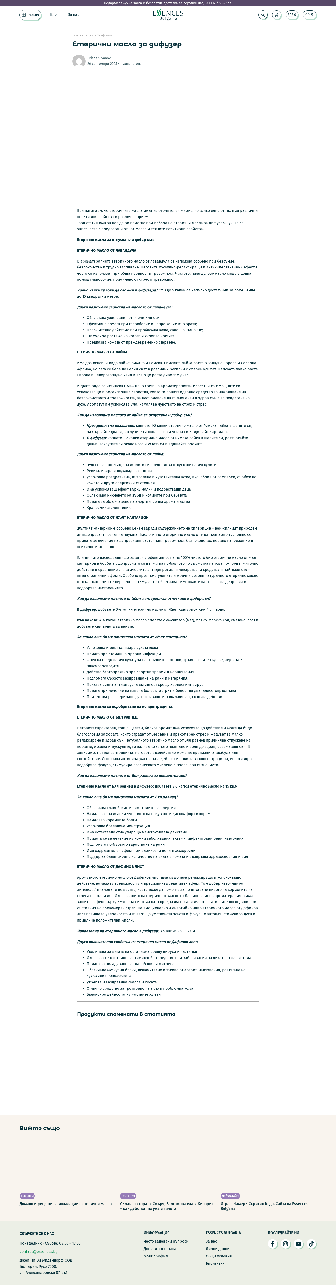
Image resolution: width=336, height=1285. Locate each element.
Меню (34, 15)
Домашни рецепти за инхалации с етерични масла (66, 1203)
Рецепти (27, 1196)
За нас (73, 14)
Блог (54, 14)
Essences (78, 35)
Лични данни (218, 1248)
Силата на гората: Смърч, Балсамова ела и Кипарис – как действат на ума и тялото (166, 1206)
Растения (128, 1196)
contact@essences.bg (38, 1251)
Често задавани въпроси (166, 1241)
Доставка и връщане (162, 1248)
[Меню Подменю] (24, 14)
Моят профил (156, 1256)
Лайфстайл (104, 35)
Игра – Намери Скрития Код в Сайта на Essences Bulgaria (264, 1206)
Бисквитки (215, 1263)
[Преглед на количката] (309, 14)
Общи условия (219, 1256)
